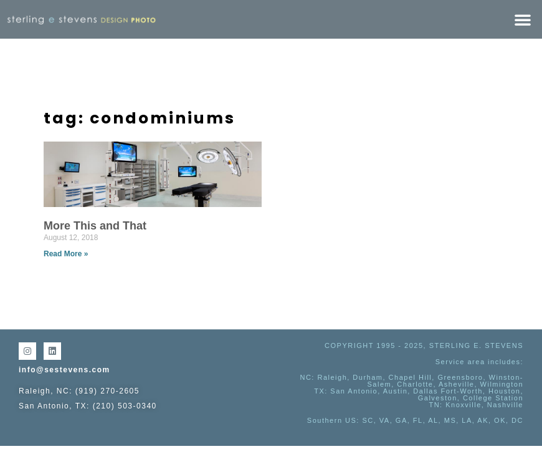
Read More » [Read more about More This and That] (66, 253)
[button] (523, 19)
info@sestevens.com (64, 369)
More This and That (95, 226)
